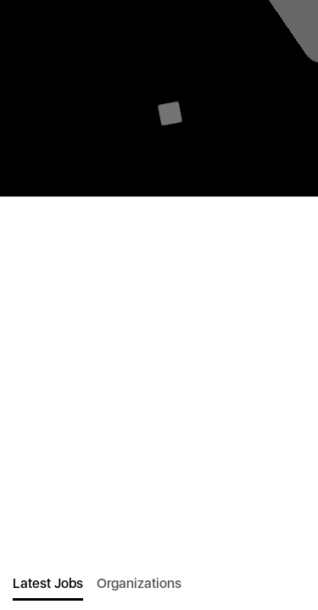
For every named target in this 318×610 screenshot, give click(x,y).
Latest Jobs (48, 583)
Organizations (139, 583)
